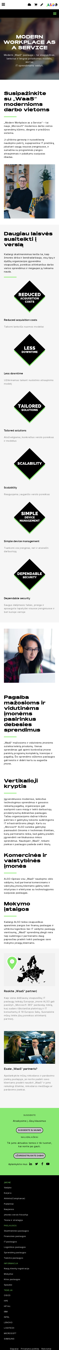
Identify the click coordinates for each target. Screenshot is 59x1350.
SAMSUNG (9, 1339)
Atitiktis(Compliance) (14, 1198)
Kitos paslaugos (12, 1279)
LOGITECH (9, 1328)
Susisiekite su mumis (29, 1130)
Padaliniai (9, 1204)
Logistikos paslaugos (15, 1247)
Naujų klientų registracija (16, 1269)
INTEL (7, 1317)
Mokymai (8, 1274)
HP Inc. (7, 1306)
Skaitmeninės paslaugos (16, 1231)
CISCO (7, 1295)
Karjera (7, 1193)
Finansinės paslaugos (15, 1236)
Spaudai (8, 1285)
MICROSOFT (10, 1333)
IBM (6, 1312)
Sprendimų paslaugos (15, 1252)
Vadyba (7, 1188)
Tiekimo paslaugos (13, 1258)
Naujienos (9, 1209)
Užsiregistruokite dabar (29, 1155)
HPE (6, 1301)
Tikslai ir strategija (13, 1220)
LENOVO (8, 1322)
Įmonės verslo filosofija (16, 1215)
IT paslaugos (10, 1242)
